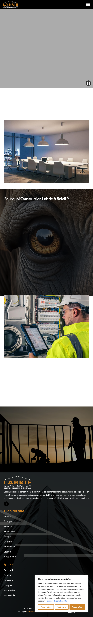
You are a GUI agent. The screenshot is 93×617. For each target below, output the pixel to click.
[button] (88, 4)
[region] (61, 593)
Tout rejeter (61, 607)
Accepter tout (77, 607)
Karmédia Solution (34, 612)
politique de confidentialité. (57, 601)
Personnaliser (46, 607)
